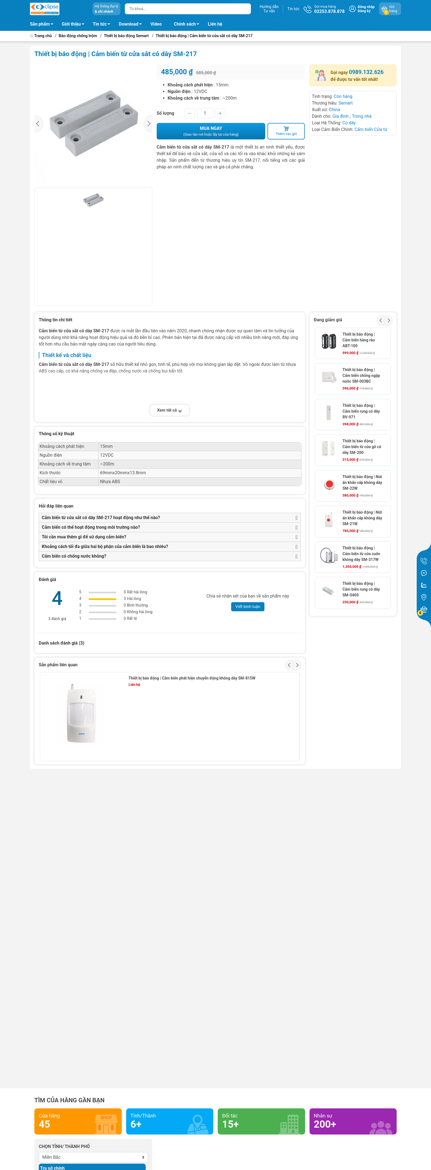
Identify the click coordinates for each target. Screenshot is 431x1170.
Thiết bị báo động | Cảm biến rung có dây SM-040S (361, 589)
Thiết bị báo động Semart (126, 36)
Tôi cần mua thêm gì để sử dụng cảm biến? (84, 536)
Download (132, 25)
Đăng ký (364, 11)
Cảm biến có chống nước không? (74, 556)
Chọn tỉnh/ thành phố (64, 1146)
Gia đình (341, 116)
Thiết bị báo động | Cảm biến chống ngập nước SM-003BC (361, 375)
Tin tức (294, 9)
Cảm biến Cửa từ (371, 129)
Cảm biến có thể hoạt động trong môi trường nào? (91, 527)
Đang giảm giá (328, 319)
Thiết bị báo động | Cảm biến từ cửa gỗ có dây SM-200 (361, 447)
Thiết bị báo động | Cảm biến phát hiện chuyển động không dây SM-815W (192, 678)
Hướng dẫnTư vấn (269, 8)
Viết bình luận (247, 606)
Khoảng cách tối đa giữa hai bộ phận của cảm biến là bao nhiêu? (105, 546)
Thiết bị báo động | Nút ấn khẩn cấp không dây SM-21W (362, 518)
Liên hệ (215, 24)
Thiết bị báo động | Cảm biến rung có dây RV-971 (361, 411)
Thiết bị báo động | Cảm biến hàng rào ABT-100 (358, 340)
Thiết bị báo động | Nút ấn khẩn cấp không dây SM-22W (362, 483)
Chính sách (188, 25)
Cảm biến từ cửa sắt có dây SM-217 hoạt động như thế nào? (101, 517)
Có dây (349, 122)
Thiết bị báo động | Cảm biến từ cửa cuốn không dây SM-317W (361, 554)
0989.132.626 (366, 72)
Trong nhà (362, 116)
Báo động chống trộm (78, 36)
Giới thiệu (71, 24)
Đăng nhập (366, 7)
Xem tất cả (169, 410)
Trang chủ (41, 36)
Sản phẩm (40, 24)
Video (156, 24)
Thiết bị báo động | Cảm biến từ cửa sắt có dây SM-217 (204, 36)
